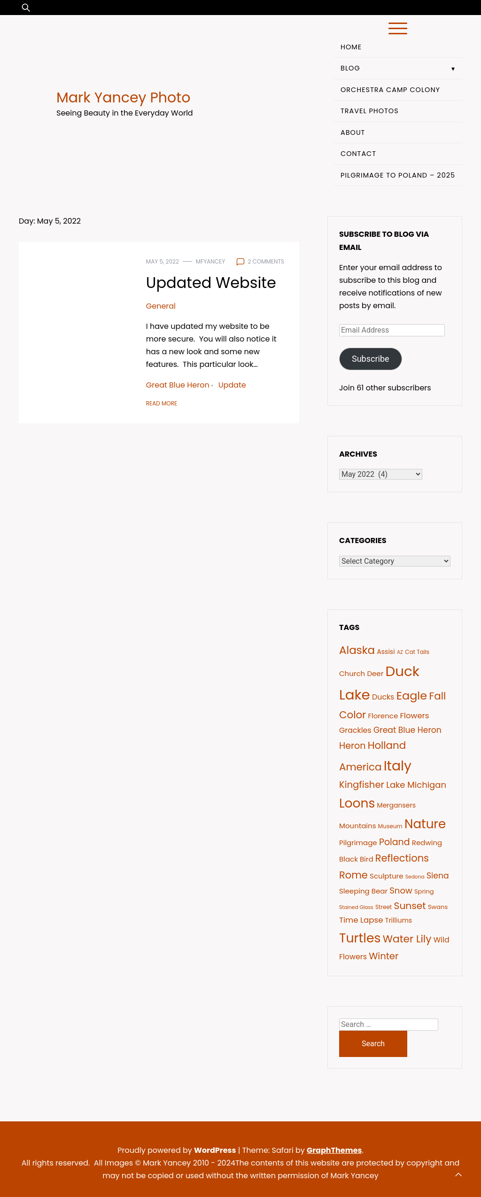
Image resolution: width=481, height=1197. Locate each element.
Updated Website (211, 282)
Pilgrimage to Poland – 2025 (398, 175)
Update (232, 385)
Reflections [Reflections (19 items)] (402, 858)
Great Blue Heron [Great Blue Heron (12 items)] (407, 730)
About (353, 132)
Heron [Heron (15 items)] (352, 745)
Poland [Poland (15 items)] (394, 842)
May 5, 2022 (162, 261)
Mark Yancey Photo (123, 98)
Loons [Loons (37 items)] (357, 803)
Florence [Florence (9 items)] (383, 716)
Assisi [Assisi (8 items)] (386, 651)
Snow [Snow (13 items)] (400, 890)
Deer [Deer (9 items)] (375, 673)
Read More (161, 403)
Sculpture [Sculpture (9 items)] (386, 876)
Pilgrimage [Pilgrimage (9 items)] (358, 842)
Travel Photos (370, 111)
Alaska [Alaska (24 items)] (357, 650)
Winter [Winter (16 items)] (383, 956)
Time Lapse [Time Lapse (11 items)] (361, 920)
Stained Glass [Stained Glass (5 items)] (356, 907)
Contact (358, 153)
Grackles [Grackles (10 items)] (355, 730)
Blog (350, 68)
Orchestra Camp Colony (390, 89)
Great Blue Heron (177, 385)
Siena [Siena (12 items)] (438, 875)
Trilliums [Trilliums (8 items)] (398, 920)
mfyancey (210, 261)
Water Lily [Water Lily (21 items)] (407, 939)
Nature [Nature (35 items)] (425, 824)
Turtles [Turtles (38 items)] (359, 938)
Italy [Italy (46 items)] (397, 765)
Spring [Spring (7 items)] (424, 891)
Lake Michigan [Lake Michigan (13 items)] (416, 785)
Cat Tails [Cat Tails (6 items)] (417, 652)
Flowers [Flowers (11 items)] (414, 715)
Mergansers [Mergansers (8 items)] (396, 805)
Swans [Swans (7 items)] (438, 906)
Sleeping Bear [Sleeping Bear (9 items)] (363, 891)
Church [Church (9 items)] (352, 673)
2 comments (266, 261)
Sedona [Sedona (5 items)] (415, 876)
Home (351, 47)
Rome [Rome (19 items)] (353, 875)
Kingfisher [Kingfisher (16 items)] (361, 784)
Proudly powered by (177, 1150)
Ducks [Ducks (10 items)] (383, 697)
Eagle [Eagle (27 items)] (411, 695)
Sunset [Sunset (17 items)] (410, 905)
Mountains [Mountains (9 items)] (357, 826)
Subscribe (370, 359)
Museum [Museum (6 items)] (390, 826)
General (161, 306)
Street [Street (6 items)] (383, 907)
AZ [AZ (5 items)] (400, 652)
